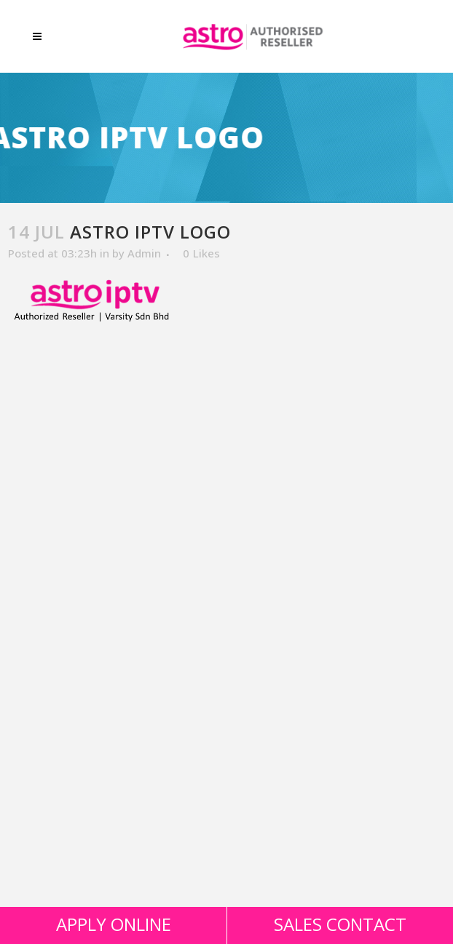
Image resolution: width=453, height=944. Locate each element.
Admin (144, 253)
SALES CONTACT (340, 924)
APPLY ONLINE (113, 924)
